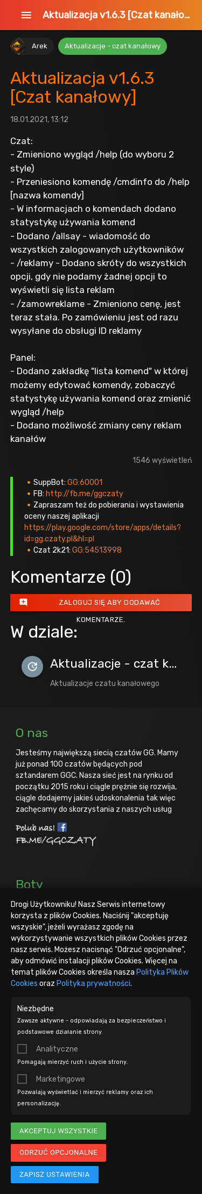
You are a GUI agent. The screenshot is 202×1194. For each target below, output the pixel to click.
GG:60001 (84, 482)
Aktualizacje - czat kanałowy (113, 46)
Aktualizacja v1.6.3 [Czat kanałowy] (117, 15)
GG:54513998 (97, 550)
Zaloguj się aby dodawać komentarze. (90, 602)
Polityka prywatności (93, 983)
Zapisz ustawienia (54, 1174)
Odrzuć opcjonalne (58, 1152)
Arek (39, 46)
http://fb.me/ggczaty (84, 493)
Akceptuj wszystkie (58, 1131)
